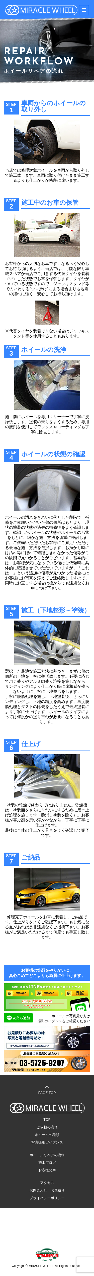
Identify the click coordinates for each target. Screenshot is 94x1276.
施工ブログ (47, 1162)
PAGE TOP (47, 1088)
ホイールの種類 (47, 1135)
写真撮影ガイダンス (47, 1142)
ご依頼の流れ (47, 1127)
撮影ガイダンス (50, 1021)
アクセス (47, 1183)
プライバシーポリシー (47, 1198)
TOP (47, 1120)
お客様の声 (47, 1170)
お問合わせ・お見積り (47, 1190)
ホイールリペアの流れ (47, 1155)
